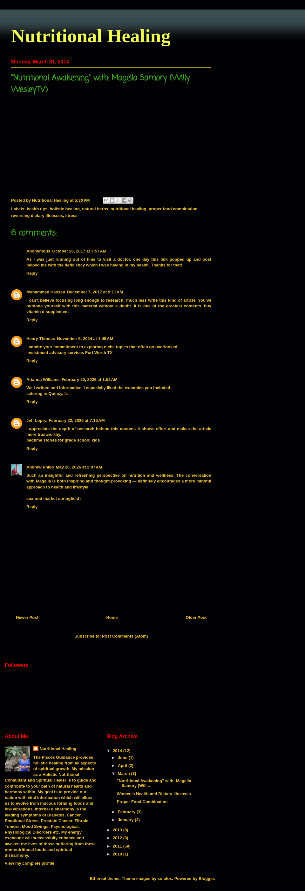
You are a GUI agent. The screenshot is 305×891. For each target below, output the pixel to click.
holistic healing (65, 208)
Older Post (196, 617)
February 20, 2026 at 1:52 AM (90, 379)
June (123, 757)
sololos (165, 878)
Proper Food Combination (142, 801)
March (124, 773)
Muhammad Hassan (45, 292)
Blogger (206, 878)
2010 (118, 854)
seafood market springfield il (54, 498)
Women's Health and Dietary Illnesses (154, 793)
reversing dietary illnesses (37, 215)
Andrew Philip (40, 467)
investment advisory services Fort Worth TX (69, 352)
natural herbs (95, 208)
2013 (118, 830)
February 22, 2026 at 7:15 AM (77, 420)
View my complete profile (29, 863)
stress (71, 215)
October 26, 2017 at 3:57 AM (79, 251)
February (127, 811)
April (123, 765)
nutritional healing (128, 208)
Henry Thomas (40, 338)
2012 (118, 837)
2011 (118, 846)
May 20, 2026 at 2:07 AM (79, 467)
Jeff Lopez (36, 420)
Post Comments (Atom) (125, 636)
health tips (37, 208)
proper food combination (173, 208)
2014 (118, 750)
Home (112, 617)
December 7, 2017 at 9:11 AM (95, 292)
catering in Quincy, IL (47, 393)
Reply (31, 273)
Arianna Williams (43, 379)
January (126, 819)
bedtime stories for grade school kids (63, 440)
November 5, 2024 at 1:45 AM (85, 338)
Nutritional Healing (91, 35)
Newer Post (27, 617)
